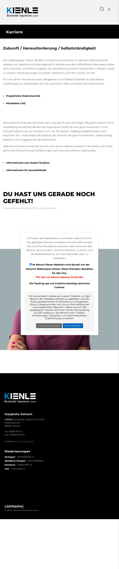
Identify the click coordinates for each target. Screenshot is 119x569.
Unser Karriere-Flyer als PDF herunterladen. (30, 208)
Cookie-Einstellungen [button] (49, 325)
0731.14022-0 (18, 468)
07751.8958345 (35, 460)
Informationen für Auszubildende (26, 170)
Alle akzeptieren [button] (73, 325)
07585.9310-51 (24, 464)
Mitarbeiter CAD (16, 103)
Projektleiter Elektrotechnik (23, 96)
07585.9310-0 (16, 431)
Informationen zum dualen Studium (28, 163)
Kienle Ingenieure (24, 441)
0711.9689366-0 (25, 457)
